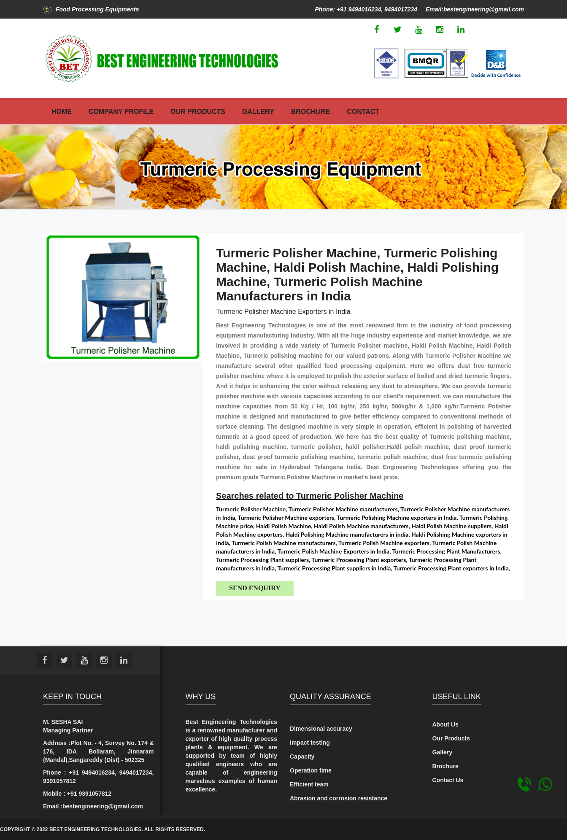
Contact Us (448, 780)
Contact (363, 111)
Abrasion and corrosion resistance (338, 798)
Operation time (311, 770)
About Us (445, 724)
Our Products (197, 111)
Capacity (302, 756)
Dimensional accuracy (321, 728)
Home (61, 111)
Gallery (258, 111)
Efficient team (309, 784)
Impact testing (310, 742)
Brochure (310, 111)
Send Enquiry (255, 588)
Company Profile (121, 111)
